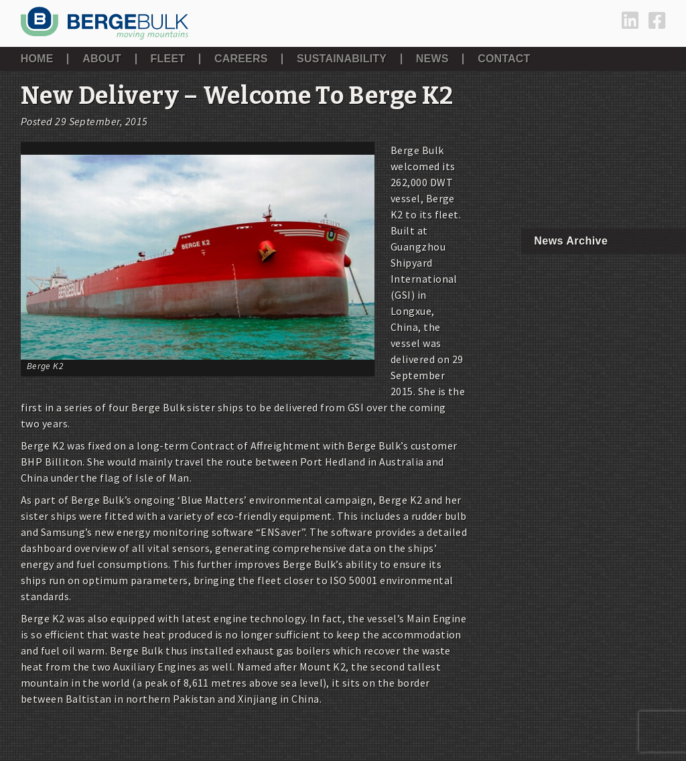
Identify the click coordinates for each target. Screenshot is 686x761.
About (101, 59)
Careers (241, 59)
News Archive (571, 241)
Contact (504, 59)
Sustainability (342, 59)
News (432, 59)
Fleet (168, 59)
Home (37, 59)
